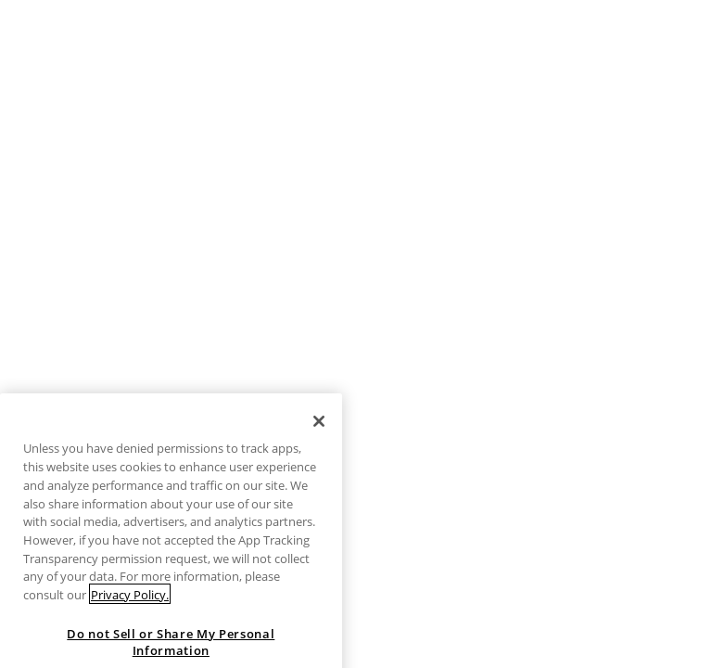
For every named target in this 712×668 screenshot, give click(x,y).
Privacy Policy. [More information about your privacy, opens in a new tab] (130, 609)
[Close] (319, 436)
